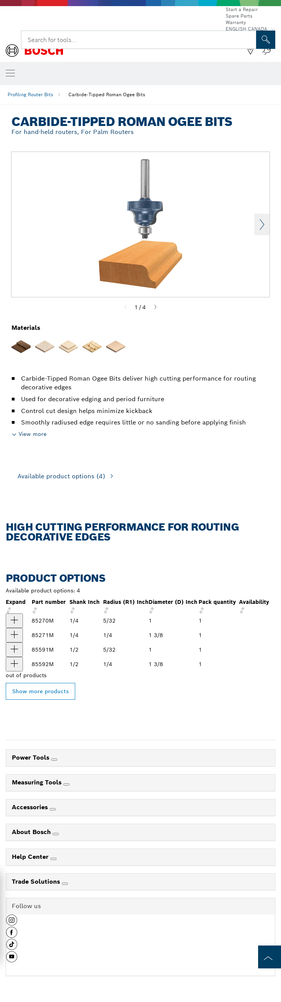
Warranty (236, 22)
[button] (11, 923)
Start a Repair (242, 9)
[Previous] (126, 307)
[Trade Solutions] (65, 884)
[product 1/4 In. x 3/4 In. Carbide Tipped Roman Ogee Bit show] (14, 635)
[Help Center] (53, 859)
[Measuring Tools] (66, 784)
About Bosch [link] (32, 832)
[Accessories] (53, 809)
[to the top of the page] (269, 957)
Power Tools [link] (31, 758)
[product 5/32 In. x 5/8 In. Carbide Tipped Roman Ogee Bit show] (14, 620)
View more (33, 434)
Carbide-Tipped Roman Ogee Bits (106, 94)
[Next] (155, 307)
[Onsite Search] (265, 40)
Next (262, 224)
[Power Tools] (54, 759)
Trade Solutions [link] (37, 882)
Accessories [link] (31, 807)
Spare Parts (239, 16)
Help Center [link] (31, 857)
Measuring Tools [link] (37, 782)
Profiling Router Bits (30, 94)
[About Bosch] (56, 834)
